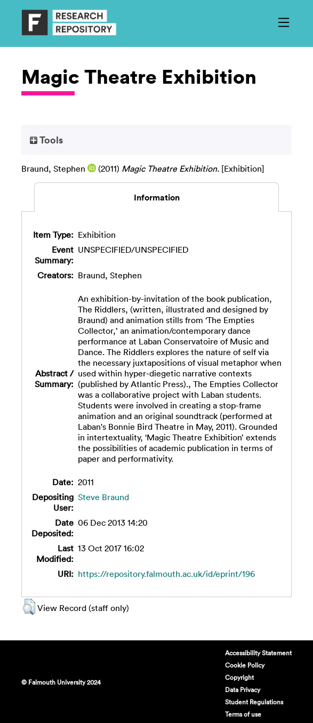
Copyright (239, 677)
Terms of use (243, 714)
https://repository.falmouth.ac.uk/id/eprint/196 (166, 573)
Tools (46, 139)
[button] (29, 607)
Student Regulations (254, 701)
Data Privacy (242, 689)
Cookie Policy (244, 665)
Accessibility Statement (258, 652)
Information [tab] (157, 197)
